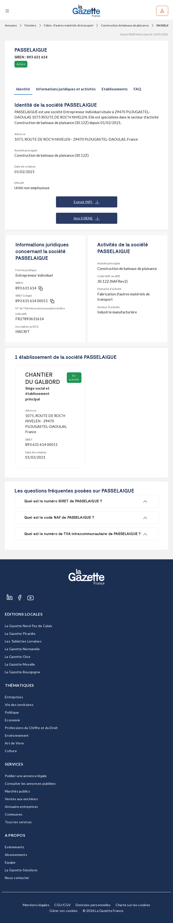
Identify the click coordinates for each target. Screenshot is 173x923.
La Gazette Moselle (20, 664)
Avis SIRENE (86, 218)
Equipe (10, 862)
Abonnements (16, 855)
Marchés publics (17, 791)
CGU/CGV (62, 905)
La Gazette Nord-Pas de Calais (28, 626)
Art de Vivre (14, 743)
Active (21, 64)
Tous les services (18, 822)
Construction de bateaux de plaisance (125, 25)
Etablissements (115, 89)
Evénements (15, 847)
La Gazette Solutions (21, 870)
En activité (74, 377)
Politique (12, 712)
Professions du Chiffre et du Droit (31, 728)
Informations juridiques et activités (66, 89)
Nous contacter (17, 878)
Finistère (30, 25)
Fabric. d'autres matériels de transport (68, 25)
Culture (11, 751)
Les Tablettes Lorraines (23, 641)
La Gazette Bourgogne (22, 672)
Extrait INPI (86, 202)
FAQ (137, 89)
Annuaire (11, 25)
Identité (23, 89)
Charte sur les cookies (133, 905)
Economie (12, 720)
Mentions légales (36, 905)
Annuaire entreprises (21, 807)
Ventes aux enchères (21, 799)
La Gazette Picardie (20, 633)
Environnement (17, 735)
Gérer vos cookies (63, 911)
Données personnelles (93, 905)
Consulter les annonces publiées (30, 783)
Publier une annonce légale (26, 776)
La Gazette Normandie (22, 649)
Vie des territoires (19, 705)
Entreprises (14, 697)
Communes (13, 814)
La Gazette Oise (17, 657)
